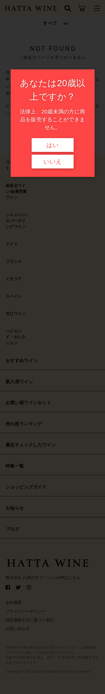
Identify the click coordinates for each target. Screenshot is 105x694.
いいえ (52, 161)
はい (52, 145)
